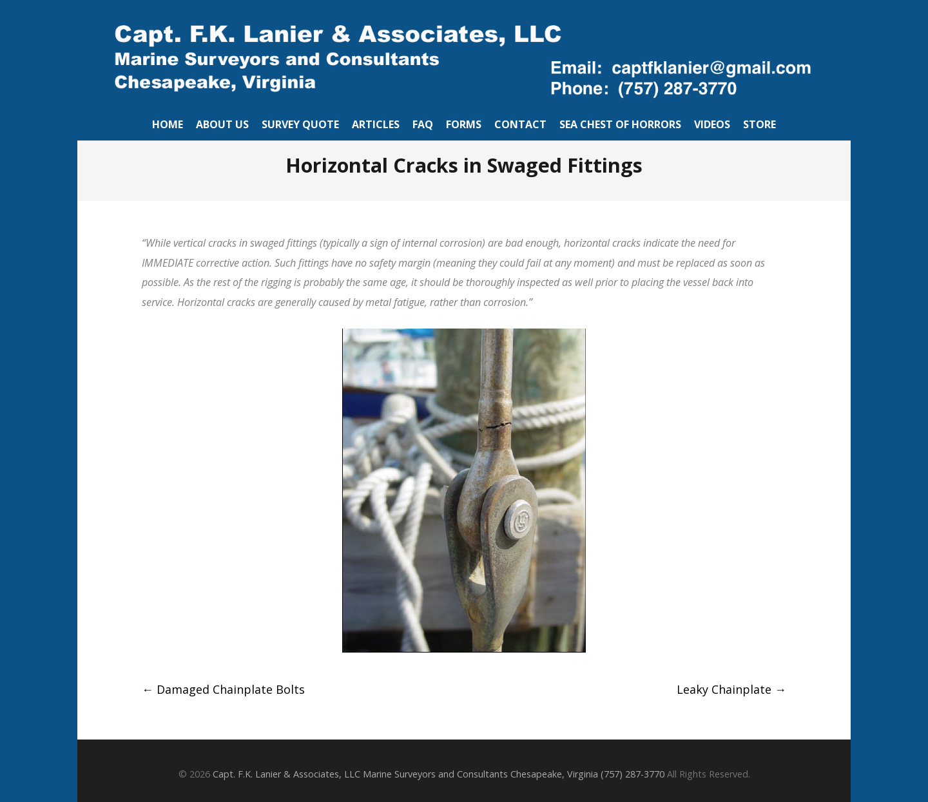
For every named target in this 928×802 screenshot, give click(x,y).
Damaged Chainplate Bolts (223, 689)
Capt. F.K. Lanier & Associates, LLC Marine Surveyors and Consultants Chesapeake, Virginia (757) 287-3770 (438, 774)
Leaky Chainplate (731, 689)
